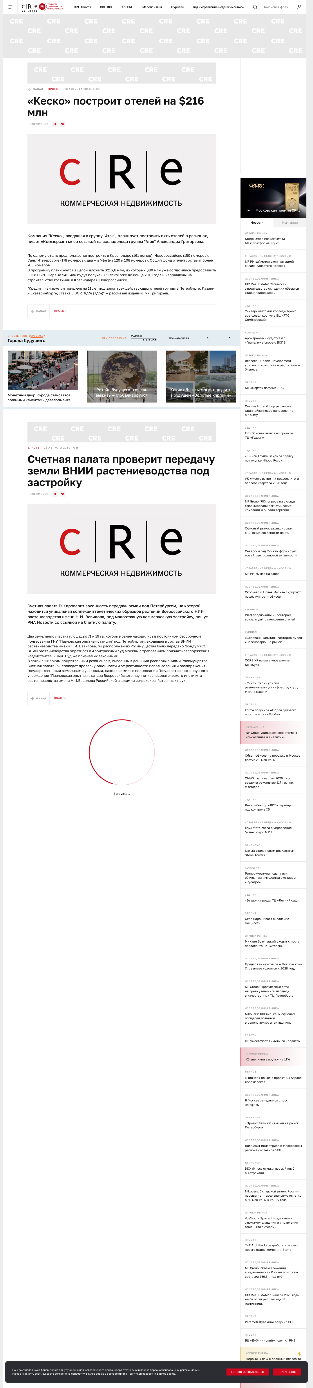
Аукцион (251, 609)
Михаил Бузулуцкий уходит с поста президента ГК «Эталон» (272, 943)
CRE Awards (82, 7)
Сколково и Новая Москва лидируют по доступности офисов (273, 594)
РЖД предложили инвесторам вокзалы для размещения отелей (270, 617)
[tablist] (273, 222)
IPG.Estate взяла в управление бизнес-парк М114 (268, 830)
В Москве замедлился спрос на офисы (266, 1102)
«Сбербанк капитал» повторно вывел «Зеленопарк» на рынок (273, 640)
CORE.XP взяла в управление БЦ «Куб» (267, 662)
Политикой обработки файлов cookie (151, 1373)
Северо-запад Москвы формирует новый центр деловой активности (271, 553)
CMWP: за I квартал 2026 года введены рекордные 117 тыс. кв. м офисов (269, 782)
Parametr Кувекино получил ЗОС (270, 1322)
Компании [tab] (290, 222)
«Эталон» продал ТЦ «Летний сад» (271, 900)
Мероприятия (152, 7)
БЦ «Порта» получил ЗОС (264, 388)
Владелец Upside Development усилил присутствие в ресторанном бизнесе (272, 365)
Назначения (255, 727)
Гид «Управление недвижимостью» (218, 7)
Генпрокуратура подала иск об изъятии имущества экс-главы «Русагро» (270, 877)
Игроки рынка (256, 233)
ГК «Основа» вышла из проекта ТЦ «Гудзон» (269, 435)
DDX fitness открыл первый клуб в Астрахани (269, 1171)
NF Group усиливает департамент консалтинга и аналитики (271, 735)
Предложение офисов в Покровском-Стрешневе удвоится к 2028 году (273, 966)
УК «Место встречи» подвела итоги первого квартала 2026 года (272, 481)
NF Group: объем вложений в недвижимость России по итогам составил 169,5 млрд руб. (271, 1272)
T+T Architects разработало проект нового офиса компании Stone (272, 1247)
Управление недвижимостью (268, 255)
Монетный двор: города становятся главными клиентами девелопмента (39, 397)
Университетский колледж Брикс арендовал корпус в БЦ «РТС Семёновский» (270, 315)
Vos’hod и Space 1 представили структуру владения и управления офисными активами (271, 1222)
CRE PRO (127, 7)
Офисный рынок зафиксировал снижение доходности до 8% (269, 530)
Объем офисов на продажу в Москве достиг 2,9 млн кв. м (272, 758)
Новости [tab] (257, 222)
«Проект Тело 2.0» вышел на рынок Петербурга (272, 1125)
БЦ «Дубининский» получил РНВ (270, 1340)
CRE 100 (106, 7)
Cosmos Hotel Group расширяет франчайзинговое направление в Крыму (269, 410)
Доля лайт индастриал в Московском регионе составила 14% (273, 1148)
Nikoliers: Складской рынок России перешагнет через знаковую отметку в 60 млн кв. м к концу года (273, 1195)
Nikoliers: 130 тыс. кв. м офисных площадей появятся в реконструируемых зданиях (270, 1018)
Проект (250, 382)
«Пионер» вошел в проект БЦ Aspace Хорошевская (273, 1080)
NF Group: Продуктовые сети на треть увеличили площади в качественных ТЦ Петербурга (269, 991)
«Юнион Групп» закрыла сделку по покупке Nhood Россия (269, 458)
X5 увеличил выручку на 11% (268, 1059)
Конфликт (253, 332)
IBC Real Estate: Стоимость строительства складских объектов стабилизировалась (272, 288)
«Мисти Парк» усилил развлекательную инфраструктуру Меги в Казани (271, 687)
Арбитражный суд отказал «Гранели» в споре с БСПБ (265, 340)
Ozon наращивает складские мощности (267, 921)
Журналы (177, 7)
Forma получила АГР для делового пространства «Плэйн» (270, 712)
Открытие (253, 677)
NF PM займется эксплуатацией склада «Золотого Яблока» (269, 264)
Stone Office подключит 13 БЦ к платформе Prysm (265, 241)
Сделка (251, 305)
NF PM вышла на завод (262, 574)
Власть (250, 1035)
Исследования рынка (262, 278)
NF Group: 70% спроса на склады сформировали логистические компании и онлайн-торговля (270, 505)
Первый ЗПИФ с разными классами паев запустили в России (273, 1361)
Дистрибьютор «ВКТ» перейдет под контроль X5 (269, 807)
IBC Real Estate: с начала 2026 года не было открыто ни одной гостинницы (272, 1299)
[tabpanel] (273, 807)
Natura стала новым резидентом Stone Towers (269, 853)
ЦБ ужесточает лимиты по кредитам (272, 1041)
